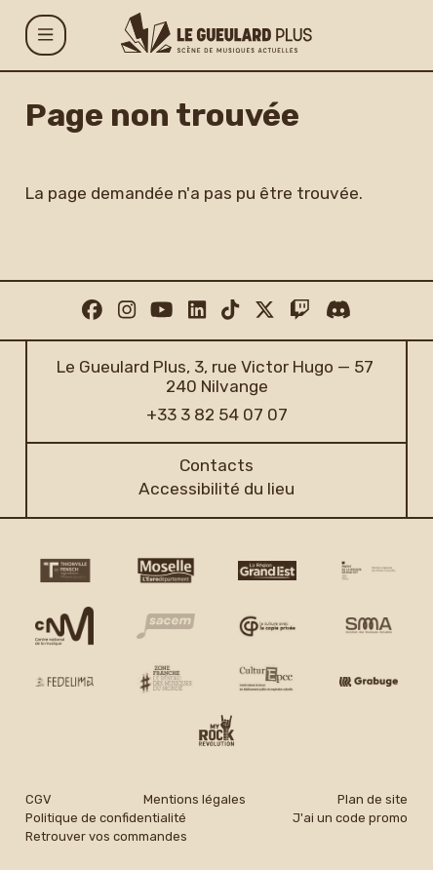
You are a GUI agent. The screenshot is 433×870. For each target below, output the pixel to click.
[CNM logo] (65, 626)
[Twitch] (300, 310)
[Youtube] (161, 310)
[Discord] (338, 310)
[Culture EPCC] (267, 678)
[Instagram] (127, 310)
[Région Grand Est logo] (267, 570)
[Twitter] (265, 310)
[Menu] (45, 35)
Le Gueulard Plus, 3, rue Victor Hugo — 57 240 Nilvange (216, 376)
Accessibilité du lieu (216, 488)
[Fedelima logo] (65, 681)
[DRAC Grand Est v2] (369, 570)
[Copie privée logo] (267, 626)
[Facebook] (92, 310)
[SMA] (369, 626)
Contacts (216, 465)
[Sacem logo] (166, 626)
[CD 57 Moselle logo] (166, 570)
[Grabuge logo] (369, 682)
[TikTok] (230, 310)
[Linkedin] (197, 310)
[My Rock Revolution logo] (216, 733)
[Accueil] (216, 33)
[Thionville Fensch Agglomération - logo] (65, 570)
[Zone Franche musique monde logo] (166, 678)
